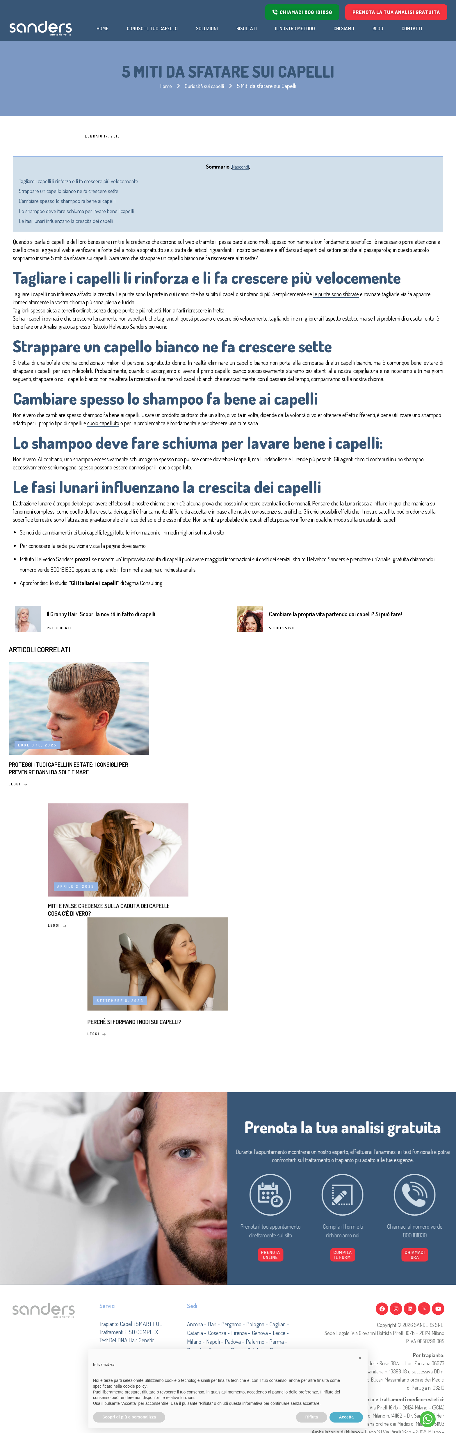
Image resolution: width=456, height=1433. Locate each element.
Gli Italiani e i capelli (164, 745)
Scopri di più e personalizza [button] (129, 1417)
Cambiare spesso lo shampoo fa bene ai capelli (137, 200)
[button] (385, 1258)
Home (164, 86)
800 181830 (279, 721)
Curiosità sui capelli (205, 86)
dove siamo (203, 697)
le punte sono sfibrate (146, 327)
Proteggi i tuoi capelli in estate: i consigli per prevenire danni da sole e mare (70, 951)
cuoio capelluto (325, 507)
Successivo (282, 797)
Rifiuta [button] (311, 1417)
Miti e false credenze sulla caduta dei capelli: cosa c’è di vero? (217, 946)
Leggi (18, 973)
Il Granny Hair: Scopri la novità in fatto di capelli (101, 783)
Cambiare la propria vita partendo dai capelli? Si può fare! (335, 783)
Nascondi (240, 166)
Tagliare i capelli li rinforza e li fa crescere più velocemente (148, 180)
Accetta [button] (346, 1417)
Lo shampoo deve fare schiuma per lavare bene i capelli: (146, 210)
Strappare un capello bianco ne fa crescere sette (138, 190)
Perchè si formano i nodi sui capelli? (367, 942)
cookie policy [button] (135, 1386)
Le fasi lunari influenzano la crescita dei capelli (136, 220)
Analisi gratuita (270, 351)
